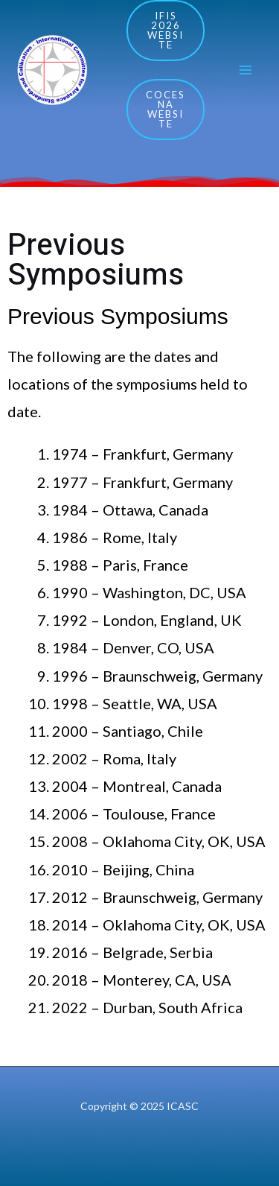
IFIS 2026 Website (165, 30)
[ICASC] (52, 70)
